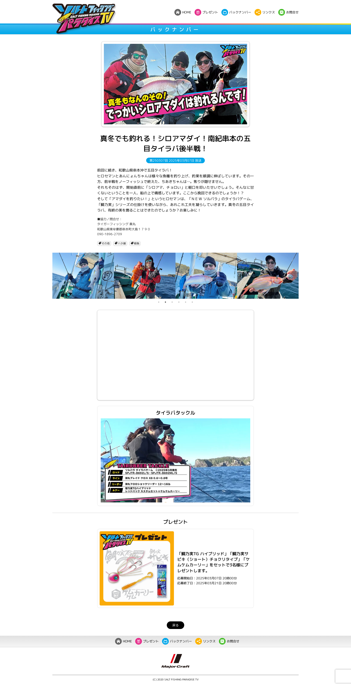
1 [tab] (158, 302)
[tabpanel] (83, 276)
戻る (175, 625)
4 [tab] (179, 302)
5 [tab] (185, 302)
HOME (123, 641)
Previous (49, 275)
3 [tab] (172, 302)
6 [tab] (192, 302)
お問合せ (229, 641)
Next (302, 275)
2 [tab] (165, 302)
